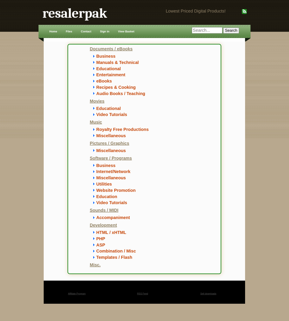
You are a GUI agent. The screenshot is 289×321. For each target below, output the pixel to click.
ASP (100, 245)
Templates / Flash (114, 257)
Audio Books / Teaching (120, 93)
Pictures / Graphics (109, 143)
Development (103, 225)
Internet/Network (113, 171)
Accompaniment (113, 217)
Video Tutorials (111, 114)
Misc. (95, 264)
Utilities (104, 184)
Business (106, 56)
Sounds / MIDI (104, 210)
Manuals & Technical (117, 62)
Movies (97, 101)
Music (96, 122)
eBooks (104, 81)
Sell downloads (208, 293)
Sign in (104, 31)
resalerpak (74, 13)
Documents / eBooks (111, 48)
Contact (86, 31)
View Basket (126, 31)
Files (69, 31)
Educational (108, 68)
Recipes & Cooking (116, 87)
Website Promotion (116, 190)
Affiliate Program (76, 293)
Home (53, 31)
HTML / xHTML (111, 232)
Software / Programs (111, 158)
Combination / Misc (116, 251)
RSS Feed (142, 293)
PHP (100, 238)
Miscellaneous (111, 135)
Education (106, 196)
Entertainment (110, 74)
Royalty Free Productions (122, 129)
